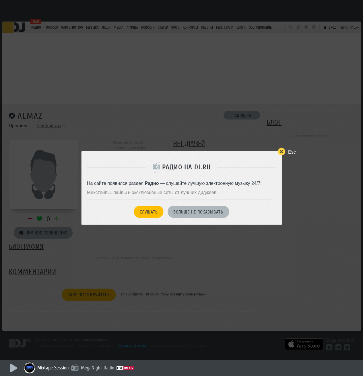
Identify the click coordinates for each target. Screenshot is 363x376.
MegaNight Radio (97, 368)
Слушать (149, 212)
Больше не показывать (198, 212)
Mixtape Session (53, 368)
